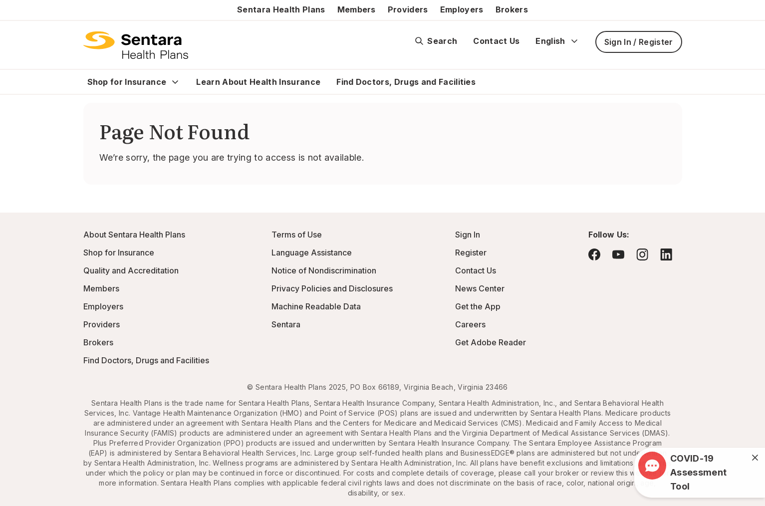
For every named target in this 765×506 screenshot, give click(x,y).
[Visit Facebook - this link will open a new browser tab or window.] (594, 254)
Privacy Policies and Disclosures (332, 288)
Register (471, 252)
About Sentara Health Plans (134, 235)
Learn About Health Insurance (258, 82)
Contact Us (496, 41)
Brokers (512, 9)
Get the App (478, 306)
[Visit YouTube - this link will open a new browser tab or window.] (618, 254)
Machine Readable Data (316, 306)
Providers (408, 9)
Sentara (285, 324)
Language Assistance (311, 252)
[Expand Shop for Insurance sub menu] (175, 82)
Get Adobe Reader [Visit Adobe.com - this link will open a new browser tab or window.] (490, 342)
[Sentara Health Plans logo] (136, 45)
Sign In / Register (638, 42)
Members (356, 9)
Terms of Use (296, 235)
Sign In (467, 235)
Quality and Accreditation (131, 270)
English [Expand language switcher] (557, 41)
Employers (462, 9)
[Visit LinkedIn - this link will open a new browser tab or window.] (666, 254)
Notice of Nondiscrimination (323, 270)
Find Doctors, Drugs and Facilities (406, 82)
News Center (480, 288)
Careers (470, 324)
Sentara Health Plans (281, 9)
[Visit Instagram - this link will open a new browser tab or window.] (642, 254)
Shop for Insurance (127, 82)
